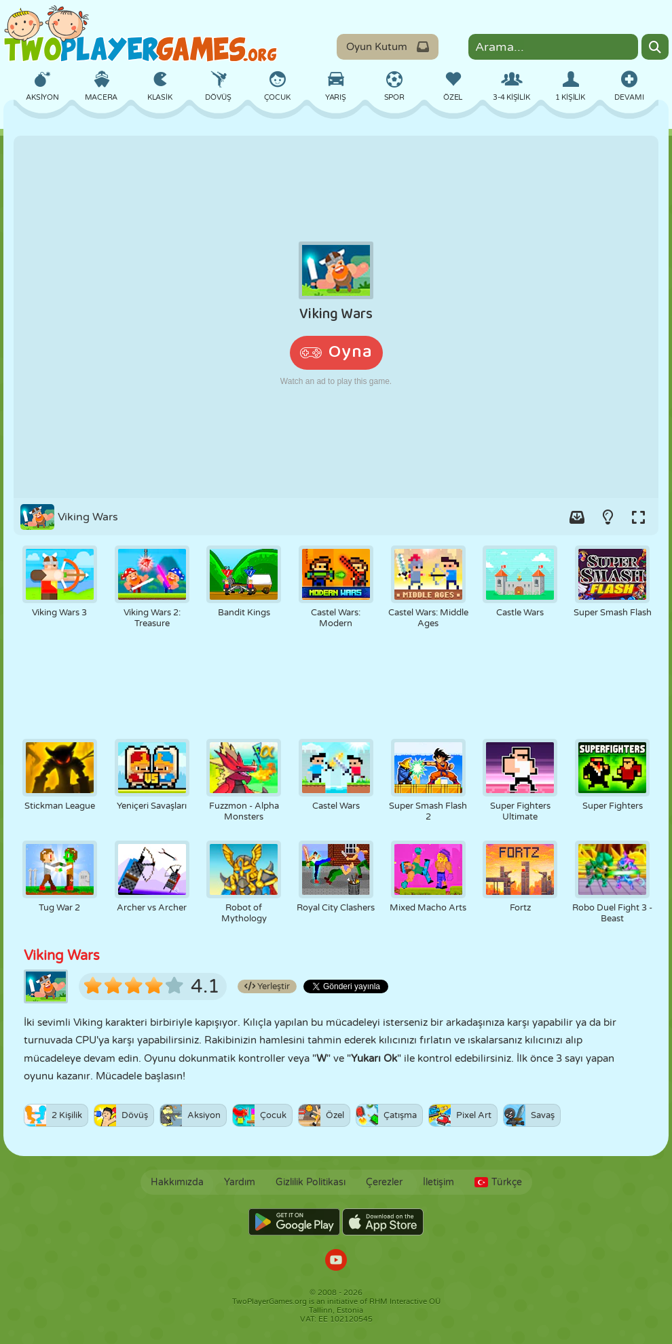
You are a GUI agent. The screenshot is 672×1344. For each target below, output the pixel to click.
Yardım (239, 1182)
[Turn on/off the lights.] (607, 517)
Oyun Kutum (387, 47)
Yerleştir (267, 986)
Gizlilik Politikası (311, 1182)
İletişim (438, 1182)
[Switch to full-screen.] (638, 517)
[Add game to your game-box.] (577, 517)
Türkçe (498, 1182)
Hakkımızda (177, 1182)
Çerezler (384, 1182)
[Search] (655, 47)
